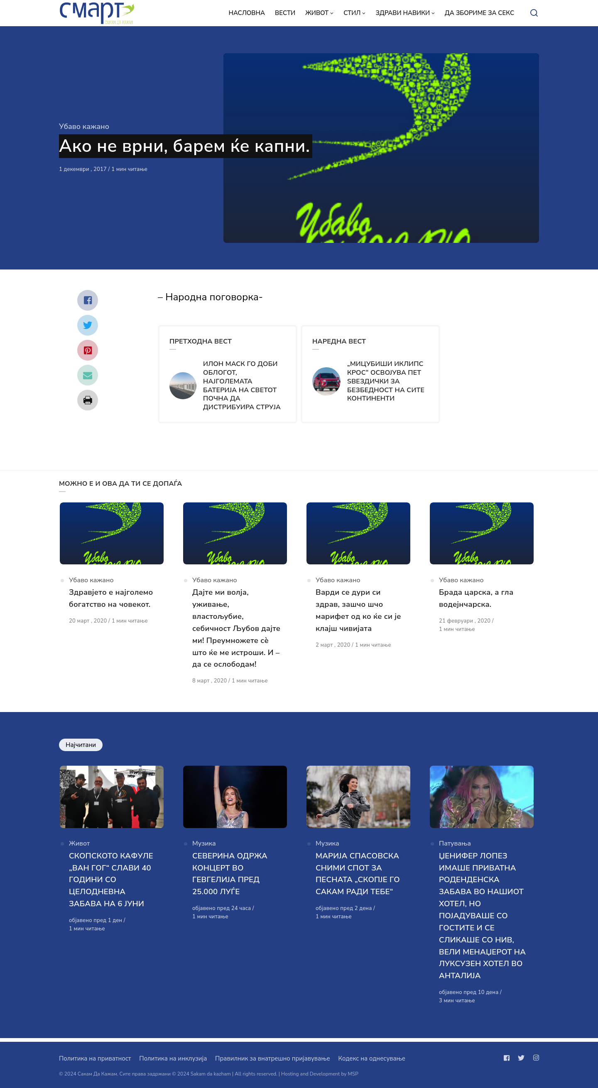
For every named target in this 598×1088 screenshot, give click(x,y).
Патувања (455, 848)
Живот (79, 848)
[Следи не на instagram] (534, 1058)
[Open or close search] (534, 13)
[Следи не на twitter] (521, 1058)
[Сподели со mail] (87, 375)
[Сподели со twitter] (87, 325)
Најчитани (81, 747)
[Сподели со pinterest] (87, 350)
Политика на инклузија (173, 1058)
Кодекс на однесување (371, 1058)
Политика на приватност (95, 1058)
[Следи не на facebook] (508, 1058)
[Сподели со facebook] (87, 300)
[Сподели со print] (87, 400)
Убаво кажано (84, 126)
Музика (204, 848)
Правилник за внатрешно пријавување (272, 1058)
